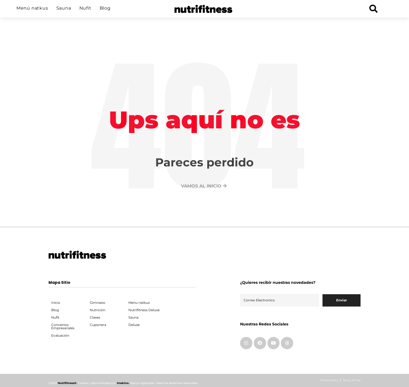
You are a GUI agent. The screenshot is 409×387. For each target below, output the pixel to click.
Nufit (85, 8)
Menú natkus (32, 8)
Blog (105, 8)
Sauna (63, 8)
